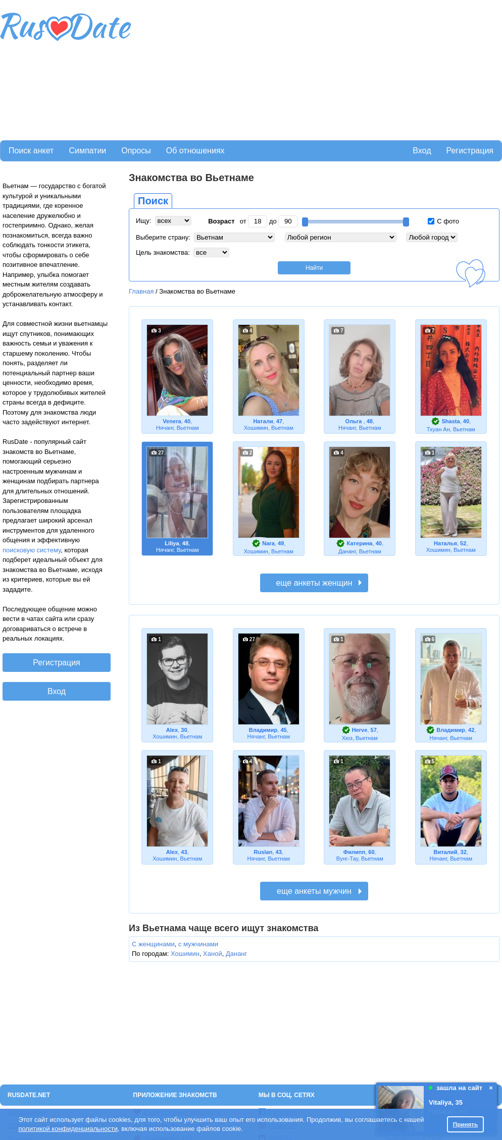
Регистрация (469, 150)
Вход (422, 150)
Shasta (450, 421)
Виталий (446, 852)
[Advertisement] (200, 69)
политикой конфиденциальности (68, 1128)
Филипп (354, 852)
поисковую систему (32, 550)
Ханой (212, 953)
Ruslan (263, 852)
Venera (172, 421)
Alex (172, 730)
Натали (263, 421)
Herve (360, 730)
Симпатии (87, 150)
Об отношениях (195, 150)
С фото (443, 221)
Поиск (153, 200)
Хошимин (185, 953)
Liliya (172, 543)
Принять (465, 1124)
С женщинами (153, 944)
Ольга (354, 421)
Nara (268, 543)
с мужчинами (198, 944)
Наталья (445, 543)
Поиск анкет (31, 150)
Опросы (135, 150)
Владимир (263, 730)
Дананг (236, 953)
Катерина (360, 543)
